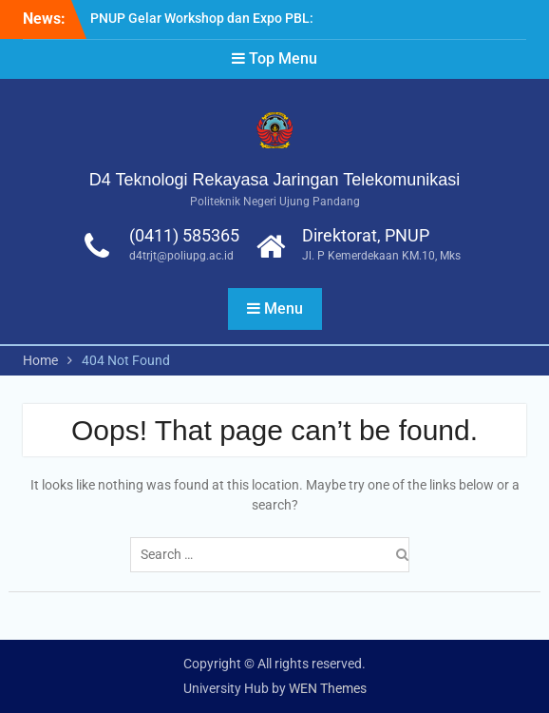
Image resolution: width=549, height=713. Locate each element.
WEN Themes (328, 688)
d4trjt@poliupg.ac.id (181, 255)
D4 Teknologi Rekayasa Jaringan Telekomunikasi (275, 179)
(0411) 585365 (184, 235)
